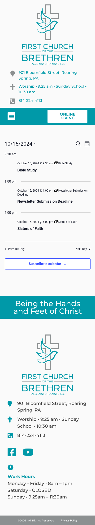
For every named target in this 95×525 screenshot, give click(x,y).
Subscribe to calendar (45, 264)
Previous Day (15, 249)
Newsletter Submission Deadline (45, 201)
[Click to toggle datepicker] (20, 144)
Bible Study (27, 170)
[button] (11, 116)
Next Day (83, 249)
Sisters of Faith (30, 228)
